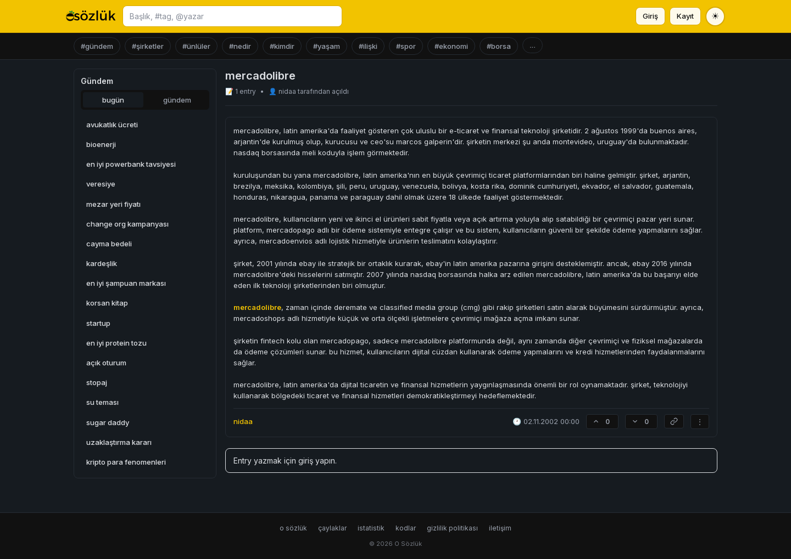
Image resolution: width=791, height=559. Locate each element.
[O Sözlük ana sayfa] (91, 16)
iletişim (500, 528)
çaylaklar (332, 528)
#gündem (97, 46)
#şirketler (148, 46)
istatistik (371, 528)
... (533, 45)
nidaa (288, 91)
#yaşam (326, 46)
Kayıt (685, 16)
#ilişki (368, 46)
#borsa (499, 46)
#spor (406, 46)
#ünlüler (196, 46)
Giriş (650, 16)
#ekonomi (451, 46)
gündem (177, 99)
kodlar (406, 528)
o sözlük (293, 528)
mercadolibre (257, 307)
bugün (113, 99)
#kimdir (282, 46)
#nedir (240, 46)
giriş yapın (316, 460)
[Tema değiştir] (715, 16)
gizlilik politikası (452, 528)
